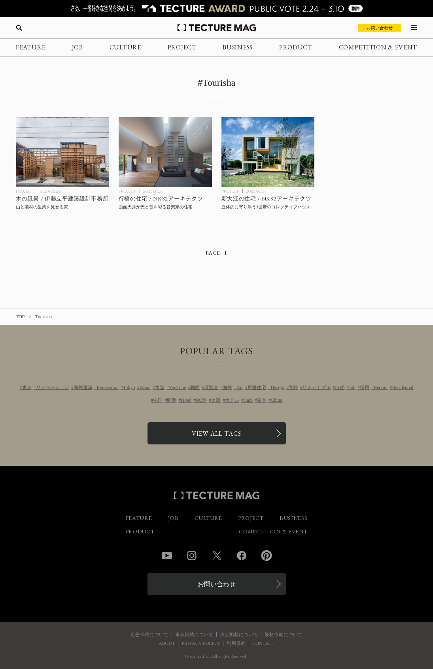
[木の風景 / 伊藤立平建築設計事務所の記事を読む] (62, 152)
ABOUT (167, 643)
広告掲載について (149, 634)
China (276, 400)
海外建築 (83, 387)
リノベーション (52, 387)
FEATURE (30, 47)
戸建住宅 (256, 387)
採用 (364, 387)
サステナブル (316, 387)
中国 (158, 400)
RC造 (201, 400)
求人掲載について (239, 634)
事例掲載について (194, 634)
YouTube (177, 387)
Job (352, 387)
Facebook (241, 555)
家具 (262, 400)
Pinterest (266, 555)
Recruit (381, 387)
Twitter (216, 555)
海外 (227, 387)
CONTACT (263, 643)
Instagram (191, 555)
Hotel (186, 400)
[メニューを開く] (414, 28)
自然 (339, 387)
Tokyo (129, 387)
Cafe (248, 400)
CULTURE (125, 47)
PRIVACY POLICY (201, 643)
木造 (160, 387)
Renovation (108, 387)
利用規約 (236, 643)
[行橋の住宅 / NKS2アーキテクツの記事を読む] (165, 152)
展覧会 (211, 387)
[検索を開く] (19, 28)
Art (239, 387)
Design (277, 387)
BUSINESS (238, 47)
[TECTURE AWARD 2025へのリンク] (216, 8)
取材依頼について (284, 634)
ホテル (232, 400)
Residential (402, 387)
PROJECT (182, 47)
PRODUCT (295, 47)
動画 (195, 387)
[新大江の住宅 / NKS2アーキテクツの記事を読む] (268, 152)
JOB (77, 47)
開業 (171, 400)
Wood (144, 387)
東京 (27, 387)
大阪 (216, 400)
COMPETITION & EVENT (378, 47)
